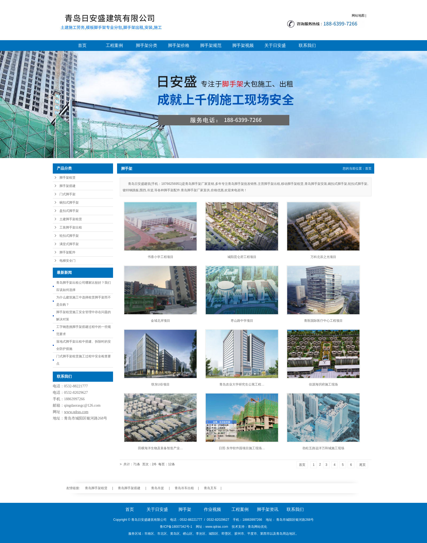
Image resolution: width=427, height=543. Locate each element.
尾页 (362, 465)
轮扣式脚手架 (69, 236)
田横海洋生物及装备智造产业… (160, 448)
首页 (82, 45)
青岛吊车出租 (184, 488)
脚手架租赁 (67, 177)
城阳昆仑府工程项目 (241, 257)
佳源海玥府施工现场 (323, 384)
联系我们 (307, 45)
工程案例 (114, 45)
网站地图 (358, 15)
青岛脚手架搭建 (129, 488)
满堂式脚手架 (69, 244)
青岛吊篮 (157, 488)
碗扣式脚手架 (69, 202)
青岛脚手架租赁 (96, 488)
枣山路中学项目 (242, 321)
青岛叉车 (210, 488)
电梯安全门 (67, 261)
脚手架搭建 (67, 186)
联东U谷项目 (160, 384)
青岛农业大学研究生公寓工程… (241, 384)
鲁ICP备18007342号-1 (176, 527)
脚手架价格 (178, 45)
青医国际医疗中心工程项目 (323, 321)
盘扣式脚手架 (69, 211)
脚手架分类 (146, 45)
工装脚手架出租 (70, 227)
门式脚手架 (67, 194)
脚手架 (184, 509)
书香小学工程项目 (160, 257)
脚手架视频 (243, 45)
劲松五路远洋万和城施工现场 (323, 448)
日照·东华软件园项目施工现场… (242, 448)
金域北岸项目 (160, 321)
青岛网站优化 (257, 527)
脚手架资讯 (267, 509)
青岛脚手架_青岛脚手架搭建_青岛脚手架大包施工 (110, 23)
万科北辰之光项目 (323, 257)
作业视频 (212, 509)
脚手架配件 (67, 252)
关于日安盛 (275, 45)
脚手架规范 (211, 45)
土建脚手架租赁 (70, 219)
